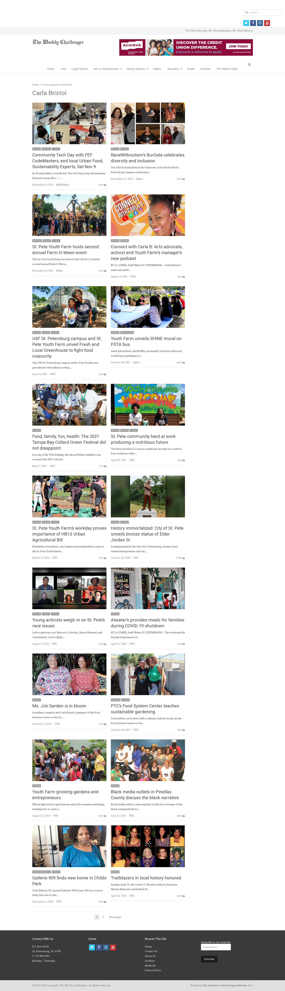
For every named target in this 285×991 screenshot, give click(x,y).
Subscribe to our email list (215, 942)
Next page (115, 917)
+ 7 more (56, 149)
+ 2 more (55, 332)
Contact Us (151, 951)
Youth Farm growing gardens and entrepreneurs (65, 795)
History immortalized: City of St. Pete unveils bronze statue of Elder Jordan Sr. (147, 534)
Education (173, 69)
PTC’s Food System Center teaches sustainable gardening (145, 709)
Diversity (36, 149)
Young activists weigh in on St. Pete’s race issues (68, 623)
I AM (63, 69)
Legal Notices (80, 69)
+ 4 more (55, 522)
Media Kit (150, 965)
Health (191, 69)
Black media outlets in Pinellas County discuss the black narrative (145, 795)
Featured (124, 149)
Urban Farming (127, 332)
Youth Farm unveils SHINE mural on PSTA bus (146, 341)
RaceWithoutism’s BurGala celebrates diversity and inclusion (147, 158)
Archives (205, 69)
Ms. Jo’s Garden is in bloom (59, 706)
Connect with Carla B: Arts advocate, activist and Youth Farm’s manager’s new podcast (146, 253)
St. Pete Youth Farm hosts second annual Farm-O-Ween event (65, 250)
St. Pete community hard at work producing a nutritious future (143, 439)
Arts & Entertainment (106, 69)
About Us (150, 956)
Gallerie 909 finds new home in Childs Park (69, 881)
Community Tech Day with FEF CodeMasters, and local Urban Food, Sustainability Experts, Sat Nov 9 (67, 161)
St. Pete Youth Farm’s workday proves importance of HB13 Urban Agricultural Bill (69, 534)
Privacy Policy (153, 970)
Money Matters (136, 69)
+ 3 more (133, 430)
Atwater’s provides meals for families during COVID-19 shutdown (147, 623)
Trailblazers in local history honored (146, 878)
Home (50, 69)
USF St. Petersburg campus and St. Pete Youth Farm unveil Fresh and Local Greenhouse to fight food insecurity (67, 347)
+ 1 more (56, 241)
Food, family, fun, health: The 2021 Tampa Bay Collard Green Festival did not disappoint (69, 442)
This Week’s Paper (227, 69)
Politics (157, 69)
